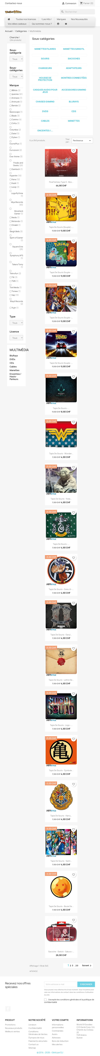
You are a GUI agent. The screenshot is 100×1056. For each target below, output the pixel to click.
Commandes (57, 1031)
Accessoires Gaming (74, 89)
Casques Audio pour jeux (45, 91)
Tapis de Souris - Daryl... (61, 634)
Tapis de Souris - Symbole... (61, 770)
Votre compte (60, 1020)
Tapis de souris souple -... (61, 272)
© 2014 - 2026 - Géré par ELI (50, 1052)
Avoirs (54, 1034)
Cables (13, 366)
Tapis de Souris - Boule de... (61, 906)
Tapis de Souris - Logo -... (61, 725)
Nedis (16, 217)
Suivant (87, 965)
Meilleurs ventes (12, 1031)
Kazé (15, 183)
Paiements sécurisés (38, 1041)
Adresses (56, 1037)
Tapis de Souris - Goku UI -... (61, 589)
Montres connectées (74, 77)
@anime (17, 94)
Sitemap (32, 1048)
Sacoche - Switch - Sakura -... (61, 951)
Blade (16, 115)
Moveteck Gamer (18, 212)
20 (77, 965)
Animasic (17, 98)
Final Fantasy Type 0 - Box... (61, 182)
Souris (45, 58)
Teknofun (15, 273)
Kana (16, 179)
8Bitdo (16, 90)
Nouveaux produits (13, 1028)
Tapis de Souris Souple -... (61, 317)
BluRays (14, 355)
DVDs (12, 359)
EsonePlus (16, 143)
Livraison (32, 1024)
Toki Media (16, 287)
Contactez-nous (13, 3)
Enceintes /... (45, 130)
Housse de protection (45, 79)
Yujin (15, 307)
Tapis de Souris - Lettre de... (61, 680)
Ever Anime (16, 156)
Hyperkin (15, 175)
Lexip (15, 187)
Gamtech (17, 169)
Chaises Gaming (45, 101)
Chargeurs (45, 68)
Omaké (16, 225)
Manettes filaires (45, 48)
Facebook (8, 1008)
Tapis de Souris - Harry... (61, 815)
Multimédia (19, 350)
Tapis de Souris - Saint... (61, 861)
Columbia (15, 129)
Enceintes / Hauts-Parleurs (15, 377)
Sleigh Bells (16, 231)
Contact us (34, 1044)
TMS (15, 281)
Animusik (17, 101)
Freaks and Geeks (18, 164)
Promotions (10, 1024)
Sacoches (74, 58)
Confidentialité (35, 1028)
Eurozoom (16, 150)
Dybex (16, 137)
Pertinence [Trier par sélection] (82, 140)
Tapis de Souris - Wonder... (61, 453)
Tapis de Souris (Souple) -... (61, 227)
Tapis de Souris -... (61, 408)
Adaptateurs (74, 68)
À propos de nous (36, 1037)
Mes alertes (57, 1044)
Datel (15, 133)
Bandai (16, 105)
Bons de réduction (60, 1041)
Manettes (14, 370)
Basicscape (16, 112)
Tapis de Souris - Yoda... (61, 499)
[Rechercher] (77, 11)
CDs (12, 363)
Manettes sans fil (73, 48)
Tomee (16, 291)
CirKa (16, 123)
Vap (15, 295)
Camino (16, 119)
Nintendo (17, 221)
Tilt (14, 277)
